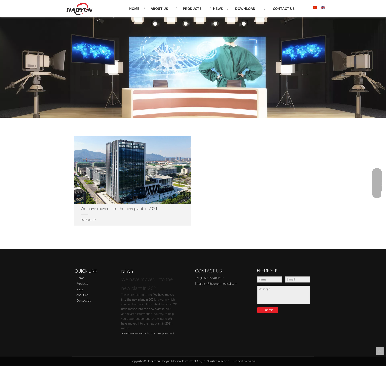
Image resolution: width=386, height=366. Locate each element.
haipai (252, 361)
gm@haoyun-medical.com (220, 284)
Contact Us (83, 300)
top (380, 351)
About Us (82, 295)
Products (82, 284)
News (79, 289)
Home (80, 278)
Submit (268, 310)
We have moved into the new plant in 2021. (152, 333)
